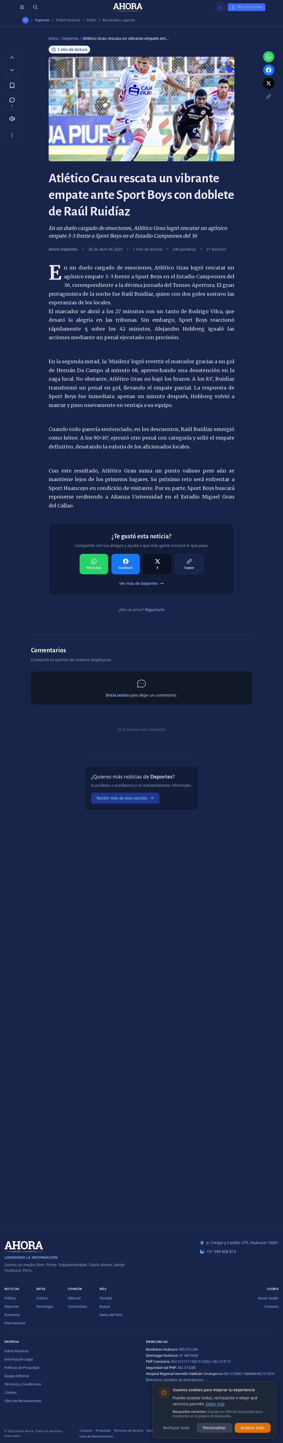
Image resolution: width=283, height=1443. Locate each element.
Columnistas (77, 1306)
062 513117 (180, 1361)
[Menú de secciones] (22, 7)
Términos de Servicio (128, 1430)
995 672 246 (188, 1349)
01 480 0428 (188, 1355)
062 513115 (222, 1361)
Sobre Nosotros (16, 1351)
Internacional (14, 1323)
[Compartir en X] (157, 564)
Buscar (104, 1306)
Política (10, 1298)
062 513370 (265, 1373)
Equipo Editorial (16, 1376)
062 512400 (233, 1373)
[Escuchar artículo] (12, 118)
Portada (105, 1298)
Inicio (54, 38)
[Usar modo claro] (221, 7)
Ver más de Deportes (141, 583)
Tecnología (44, 1306)
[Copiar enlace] (268, 96)
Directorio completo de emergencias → (177, 1379)
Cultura (42, 1298)
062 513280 (187, 1367)
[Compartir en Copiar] (189, 564)
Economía (12, 1314)
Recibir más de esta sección (125, 798)
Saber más (215, 1403)
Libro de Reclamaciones (22, 1400)
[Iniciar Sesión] (246, 7)
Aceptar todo (253, 1427)
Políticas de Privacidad (21, 1367)
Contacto (271, 1306)
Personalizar (214, 1427)
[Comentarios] (12, 102)
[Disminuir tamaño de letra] (12, 70)
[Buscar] (35, 7)
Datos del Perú (110, 1314)
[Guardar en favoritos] (12, 85)
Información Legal (18, 1359)
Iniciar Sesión (268, 1298)
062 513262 (201, 1361)
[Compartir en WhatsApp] (94, 564)
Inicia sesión (117, 695)
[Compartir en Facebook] (125, 564)
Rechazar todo (176, 1427)
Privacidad (103, 1430)
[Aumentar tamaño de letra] (12, 57)
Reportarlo (154, 609)
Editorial (74, 1298)
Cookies (10, 1392)
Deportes (42, 20)
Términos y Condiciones (22, 1384)
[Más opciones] (12, 135)
